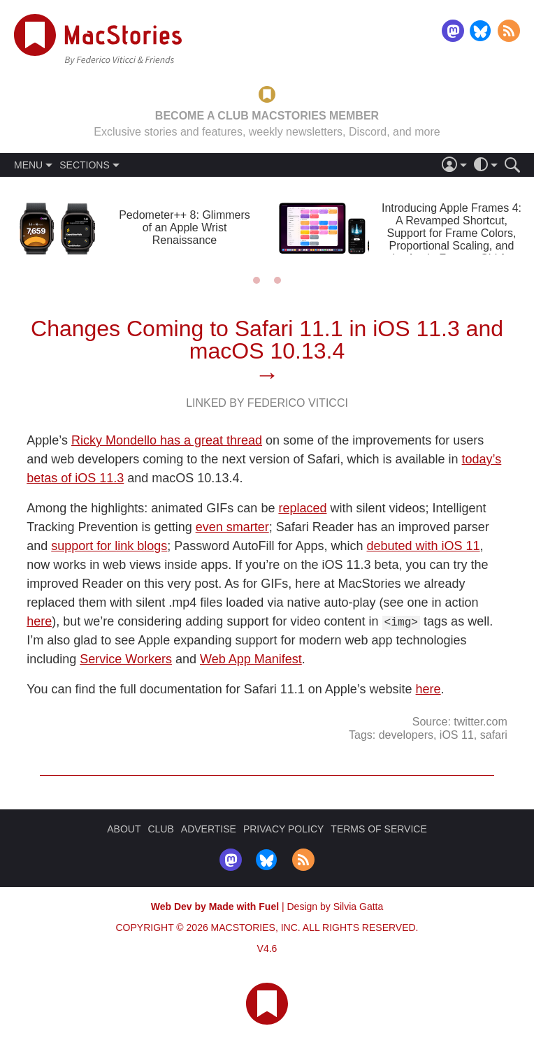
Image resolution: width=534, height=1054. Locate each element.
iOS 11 (457, 734)
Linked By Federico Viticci (267, 403)
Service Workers (126, 659)
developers (406, 734)
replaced (302, 508)
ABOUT (123, 829)
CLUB (160, 829)
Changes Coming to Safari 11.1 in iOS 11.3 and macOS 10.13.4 (267, 339)
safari (493, 734)
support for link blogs (109, 546)
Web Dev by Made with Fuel (215, 906)
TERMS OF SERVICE (378, 829)
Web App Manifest (251, 659)
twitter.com (480, 722)
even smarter (232, 527)
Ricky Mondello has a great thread (166, 440)
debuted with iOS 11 (422, 546)
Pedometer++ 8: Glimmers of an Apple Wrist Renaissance (184, 227)
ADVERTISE (208, 829)
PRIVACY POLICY (283, 829)
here (39, 621)
